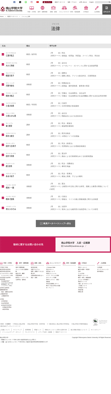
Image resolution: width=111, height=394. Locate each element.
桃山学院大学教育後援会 (80, 324)
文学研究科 (4, 301)
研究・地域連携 (75, 12)
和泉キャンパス (82, 281)
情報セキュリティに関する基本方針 (56, 330)
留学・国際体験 (42, 12)
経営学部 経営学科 (5, 271)
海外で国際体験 (20, 267)
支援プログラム (35, 269)
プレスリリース (30, 332)
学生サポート (50, 269)
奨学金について (50, 271)
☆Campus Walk (50, 267)
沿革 (79, 271)
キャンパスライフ (64, 12)
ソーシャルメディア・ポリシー (11, 332)
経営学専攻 (6, 309)
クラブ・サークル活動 (52, 275)
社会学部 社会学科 (5, 277)
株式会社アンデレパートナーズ (10, 326)
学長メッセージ (82, 267)
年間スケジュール (51, 273)
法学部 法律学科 (4, 287)
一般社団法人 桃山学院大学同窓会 (58, 324)
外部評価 (80, 289)
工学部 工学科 (4, 267)
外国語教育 (19, 275)
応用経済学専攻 (7, 307)
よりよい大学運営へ (83, 279)
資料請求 (106, 12)
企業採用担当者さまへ (37, 275)
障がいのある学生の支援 (53, 285)
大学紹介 (86, 12)
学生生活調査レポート (52, 283)
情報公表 (80, 291)
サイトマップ (17, 330)
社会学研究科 (5, 303)
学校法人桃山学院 (19, 324)
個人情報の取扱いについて (79, 330)
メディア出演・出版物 (45, 332)
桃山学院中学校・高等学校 (36, 324)
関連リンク (37, 330)
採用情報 (28, 330)
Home (2, 16)
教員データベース (60, 2)
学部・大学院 (32, 12)
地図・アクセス (72, 2)
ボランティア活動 (51, 277)
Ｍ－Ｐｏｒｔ (50, 287)
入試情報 (97, 12)
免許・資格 (34, 277)
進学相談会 (100, 271)
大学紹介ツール (82, 287)
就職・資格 (53, 12)
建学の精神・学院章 (83, 269)
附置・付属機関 (6, 324)
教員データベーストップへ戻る (57, 223)
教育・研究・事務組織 (84, 277)
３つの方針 (81, 273)
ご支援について (82, 285)
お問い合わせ (83, 2)
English (91, 2)
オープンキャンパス (103, 269)
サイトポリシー (96, 330)
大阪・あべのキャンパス (85, 283)
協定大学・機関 (20, 273)
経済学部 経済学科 (5, 269)
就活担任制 (34, 267)
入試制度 (99, 267)
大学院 (2, 299)
